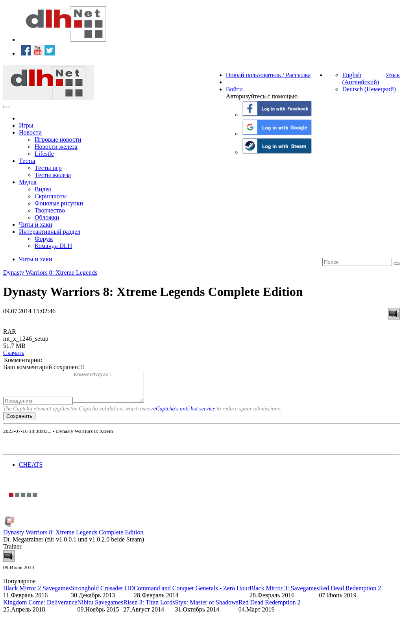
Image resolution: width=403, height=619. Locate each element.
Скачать (13, 352)
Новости (30, 132)
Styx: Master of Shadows (206, 608)
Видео (43, 189)
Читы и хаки (35, 224)
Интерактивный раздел (49, 231)
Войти (234, 89)
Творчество (50, 210)
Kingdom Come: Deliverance (40, 608)
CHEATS (31, 470)
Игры (26, 125)
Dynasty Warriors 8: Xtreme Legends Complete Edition (73, 538)
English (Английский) (360, 78)
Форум (44, 238)
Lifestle (44, 153)
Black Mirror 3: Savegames (284, 594)
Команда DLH (53, 245)
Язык (393, 75)
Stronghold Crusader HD (102, 594)
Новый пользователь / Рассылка (268, 75)
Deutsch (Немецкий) (369, 89)
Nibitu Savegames (100, 608)
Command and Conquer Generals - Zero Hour (192, 594)
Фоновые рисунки (59, 203)
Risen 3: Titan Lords (149, 608)
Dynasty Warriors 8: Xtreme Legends (50, 272)
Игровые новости (58, 139)
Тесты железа (53, 175)
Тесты (27, 160)
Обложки (47, 217)
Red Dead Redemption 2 (350, 594)
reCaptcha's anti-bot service (183, 414)
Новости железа (56, 146)
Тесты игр (48, 167)
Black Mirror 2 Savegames (37, 594)
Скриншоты (51, 196)
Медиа (28, 182)
